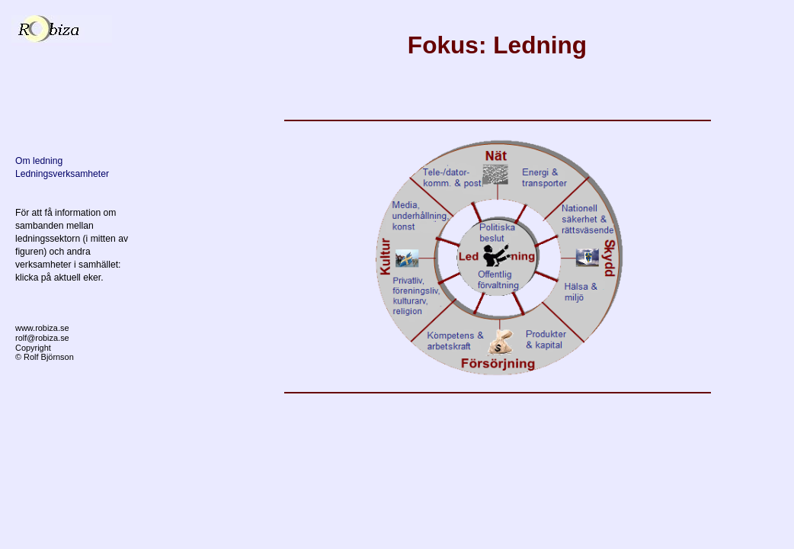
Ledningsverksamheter (62, 174)
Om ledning (38, 161)
